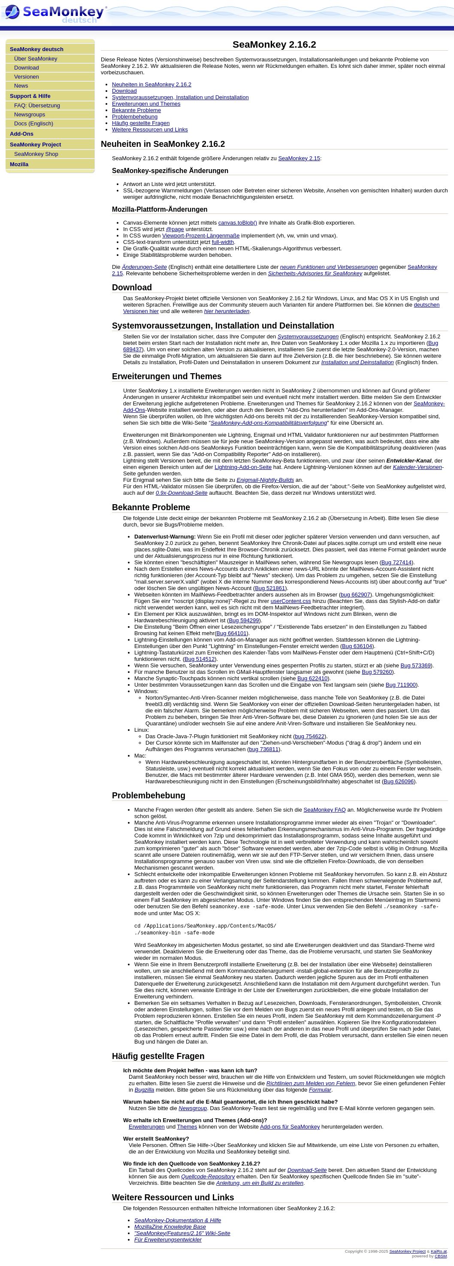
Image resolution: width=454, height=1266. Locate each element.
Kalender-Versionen (417, 467)
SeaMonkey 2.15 (299, 158)
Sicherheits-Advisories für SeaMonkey (315, 273)
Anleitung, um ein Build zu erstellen (259, 1184)
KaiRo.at (439, 1253)
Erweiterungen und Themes (146, 103)
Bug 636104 (357, 646)
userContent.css (291, 601)
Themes (187, 1128)
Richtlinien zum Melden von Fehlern (310, 1085)
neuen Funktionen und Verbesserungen (329, 267)
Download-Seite (307, 1172)
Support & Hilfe (30, 96)
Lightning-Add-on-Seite (243, 467)
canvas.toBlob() (237, 222)
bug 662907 (355, 594)
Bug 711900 (401, 685)
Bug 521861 (270, 588)
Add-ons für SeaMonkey (290, 1128)
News (21, 85)
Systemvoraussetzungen (308, 336)
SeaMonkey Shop (36, 154)
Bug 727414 (396, 562)
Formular (320, 1091)
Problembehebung (134, 116)
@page (175, 229)
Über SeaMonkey (35, 58)
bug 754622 (309, 736)
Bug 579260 (377, 672)
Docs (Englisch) (33, 123)
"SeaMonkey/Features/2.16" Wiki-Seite (182, 1235)
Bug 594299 (244, 620)
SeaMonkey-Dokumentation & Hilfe (177, 1222)
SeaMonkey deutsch (37, 49)
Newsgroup (193, 1110)
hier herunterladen (227, 311)
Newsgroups (29, 114)
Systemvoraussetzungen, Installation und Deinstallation (180, 97)
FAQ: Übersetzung (37, 105)
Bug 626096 (399, 781)
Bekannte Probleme (136, 110)
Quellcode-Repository (208, 1178)
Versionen (26, 76)
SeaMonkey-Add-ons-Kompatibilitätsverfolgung (269, 423)
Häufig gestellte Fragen (140, 123)
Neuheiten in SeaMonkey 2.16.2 (151, 84)
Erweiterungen (147, 1128)
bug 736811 (263, 749)
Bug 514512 (200, 659)
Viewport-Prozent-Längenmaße (200, 235)
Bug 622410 (312, 678)
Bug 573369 (415, 665)
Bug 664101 (231, 633)
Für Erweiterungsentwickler (168, 1241)
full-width (223, 242)
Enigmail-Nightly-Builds (265, 480)
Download (26, 67)
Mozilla (19, 164)
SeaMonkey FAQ (325, 809)
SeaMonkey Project (35, 144)
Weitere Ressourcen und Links (150, 129)
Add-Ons (21, 134)
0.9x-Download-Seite (182, 493)
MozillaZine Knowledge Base (170, 1228)
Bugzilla (144, 1091)
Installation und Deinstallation (357, 362)
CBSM (441, 1257)
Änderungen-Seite (144, 267)
